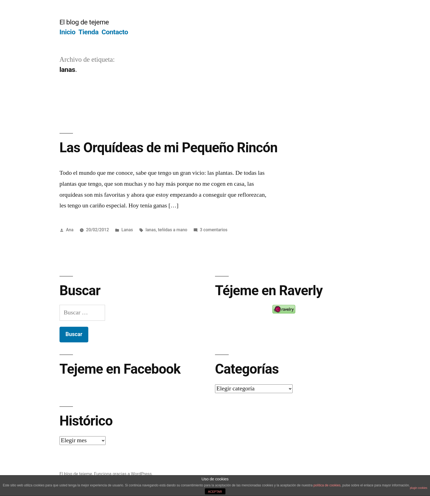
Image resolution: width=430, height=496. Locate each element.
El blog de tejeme (84, 22)
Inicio (67, 32)
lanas (151, 229)
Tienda (88, 32)
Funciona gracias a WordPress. (123, 474)
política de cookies (327, 485)
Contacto (114, 32)
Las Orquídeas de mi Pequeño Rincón (169, 148)
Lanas (127, 229)
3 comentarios (214, 229)
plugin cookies (418, 487)
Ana (69, 229)
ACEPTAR (215, 491)
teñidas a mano (172, 229)
